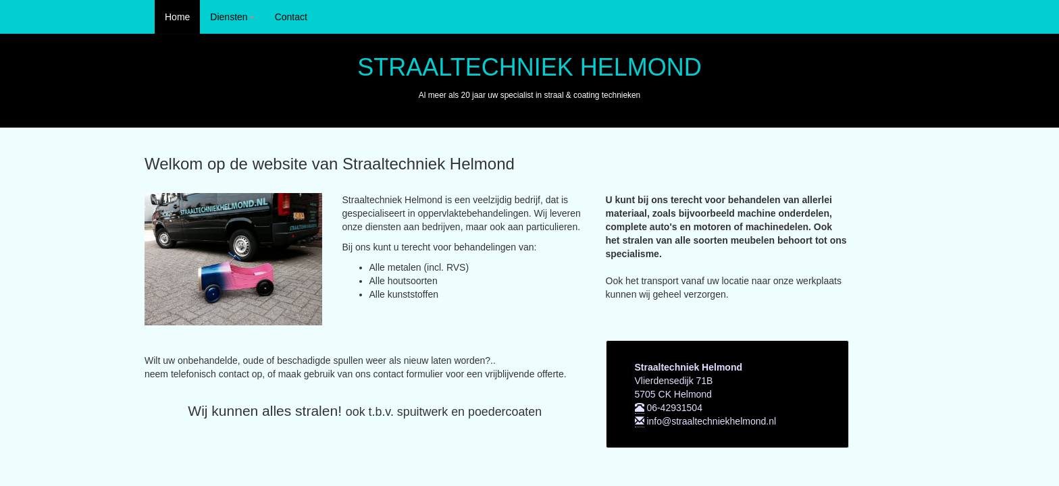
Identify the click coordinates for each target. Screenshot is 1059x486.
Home (177, 16)
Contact (291, 16)
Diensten (232, 16)
